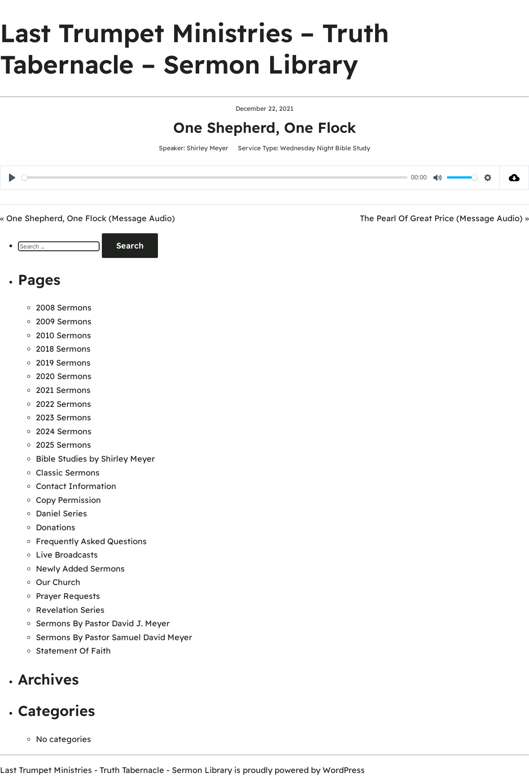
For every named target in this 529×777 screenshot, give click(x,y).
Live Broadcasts (67, 555)
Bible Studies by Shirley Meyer (95, 459)
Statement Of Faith (73, 651)
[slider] (214, 177)
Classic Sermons (68, 472)
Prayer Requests (68, 596)
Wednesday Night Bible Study (325, 148)
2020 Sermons (64, 376)
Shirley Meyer (207, 148)
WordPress (344, 770)
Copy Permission (68, 500)
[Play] (12, 177)
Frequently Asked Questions (91, 541)
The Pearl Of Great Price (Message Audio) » (444, 218)
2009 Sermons (64, 321)
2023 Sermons (63, 417)
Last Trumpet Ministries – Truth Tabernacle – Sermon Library (194, 48)
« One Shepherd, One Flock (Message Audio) (87, 218)
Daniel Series (61, 513)
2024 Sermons (64, 431)
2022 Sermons (63, 404)
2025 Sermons (63, 445)
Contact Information (76, 486)
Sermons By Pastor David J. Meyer (103, 623)
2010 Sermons (63, 335)
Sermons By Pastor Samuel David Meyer (114, 637)
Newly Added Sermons (80, 568)
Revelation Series (70, 610)
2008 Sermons (64, 307)
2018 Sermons (63, 349)
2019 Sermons (63, 363)
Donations (55, 527)
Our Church (58, 582)
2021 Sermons (63, 390)
